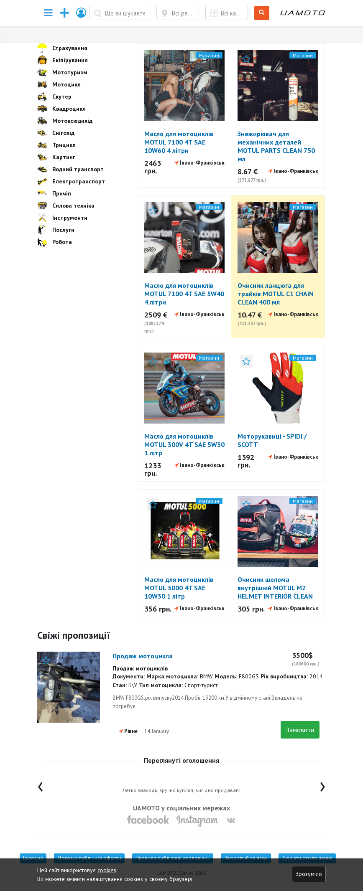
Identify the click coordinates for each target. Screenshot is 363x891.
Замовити (300, 730)
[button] (81, 12)
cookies (106, 870)
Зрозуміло (309, 874)
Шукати (262, 13)
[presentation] (40, 784)
